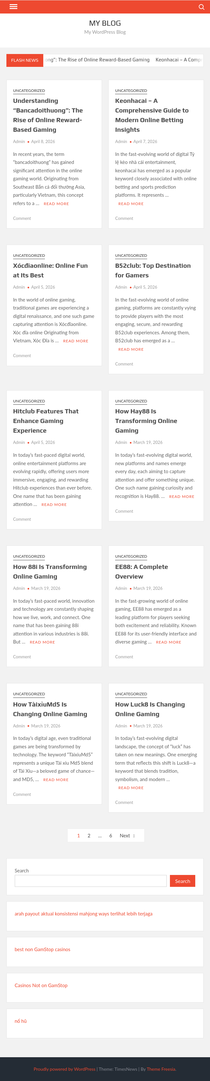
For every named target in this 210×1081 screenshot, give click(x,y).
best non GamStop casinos (43, 949)
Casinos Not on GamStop (41, 985)
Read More (56, 203)
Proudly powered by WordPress (65, 1069)
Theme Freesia (161, 1069)
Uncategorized (29, 90)
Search (22, 870)
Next (125, 835)
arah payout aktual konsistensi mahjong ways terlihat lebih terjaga (84, 913)
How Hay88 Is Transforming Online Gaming (146, 420)
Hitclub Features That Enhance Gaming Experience (46, 420)
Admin (19, 141)
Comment (22, 218)
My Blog (105, 23)
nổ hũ (21, 1021)
